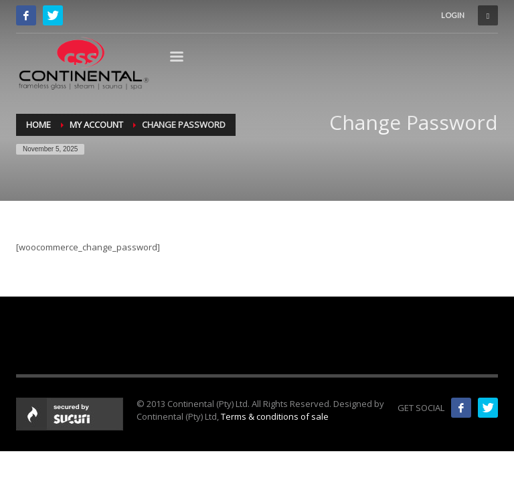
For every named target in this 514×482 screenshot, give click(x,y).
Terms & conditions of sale (275, 416)
